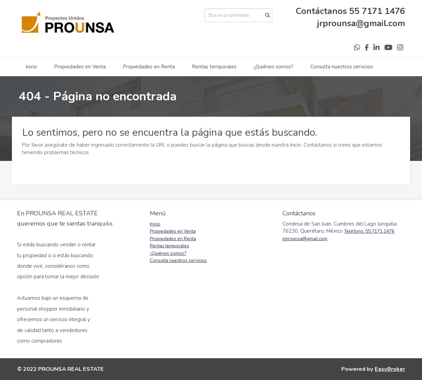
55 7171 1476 (377, 11)
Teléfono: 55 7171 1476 (369, 231)
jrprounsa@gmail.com (361, 23)
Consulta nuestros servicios (341, 66)
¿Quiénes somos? (273, 66)
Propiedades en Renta (149, 66)
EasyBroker (390, 369)
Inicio (31, 66)
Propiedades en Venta (80, 66)
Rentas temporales (214, 66)
